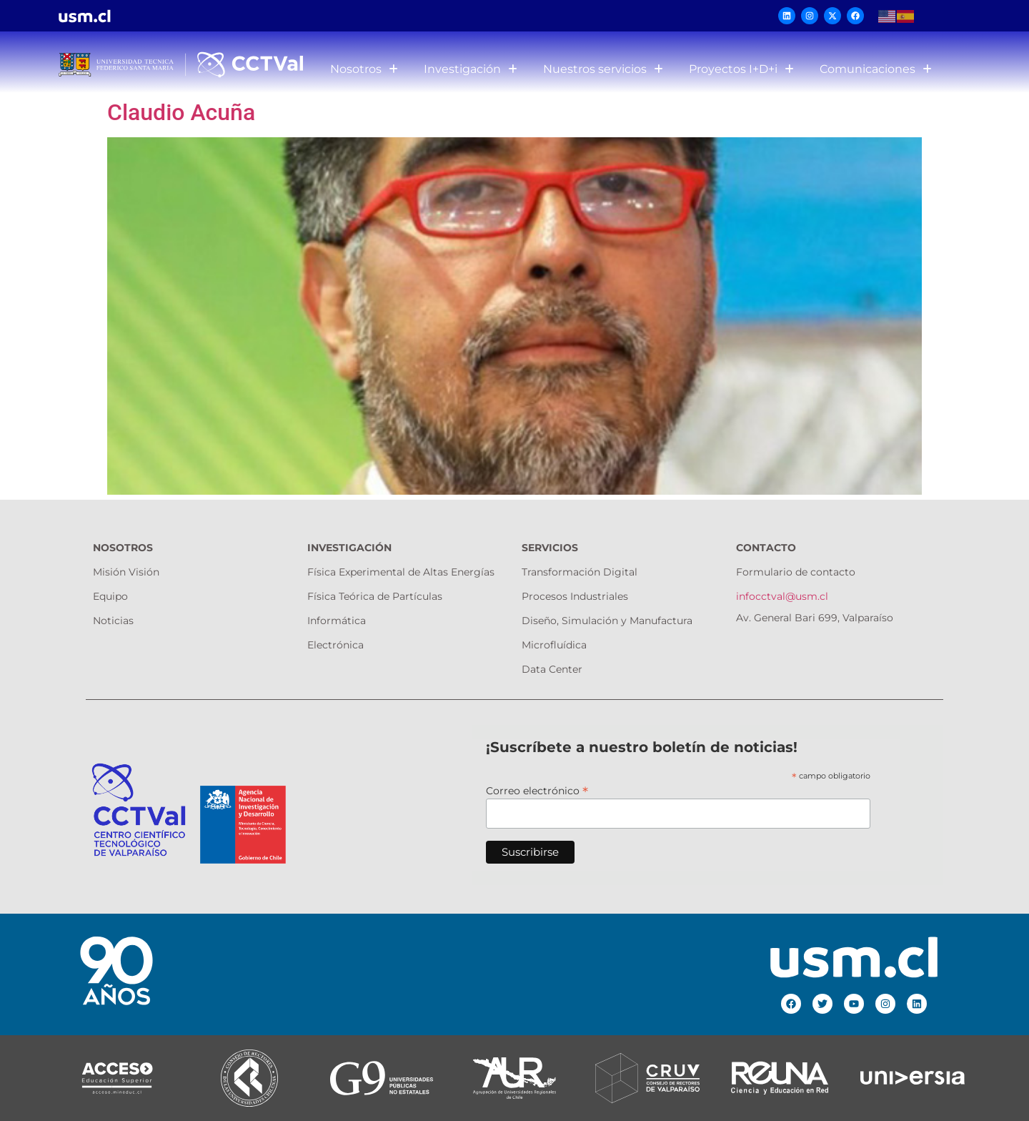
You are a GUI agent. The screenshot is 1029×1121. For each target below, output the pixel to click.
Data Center (552, 669)
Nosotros (364, 69)
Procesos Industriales (575, 596)
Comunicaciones (876, 69)
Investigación (470, 69)
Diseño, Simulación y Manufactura (607, 620)
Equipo (110, 596)
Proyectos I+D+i (741, 69)
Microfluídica (554, 644)
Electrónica (335, 644)
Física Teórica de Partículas (374, 596)
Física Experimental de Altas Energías (400, 572)
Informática (336, 620)
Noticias (113, 620)
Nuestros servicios (603, 69)
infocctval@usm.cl (782, 596)
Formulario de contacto (795, 572)
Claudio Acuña (181, 112)
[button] (364, 69)
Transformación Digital (579, 572)
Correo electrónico (537, 790)
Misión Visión (126, 572)
